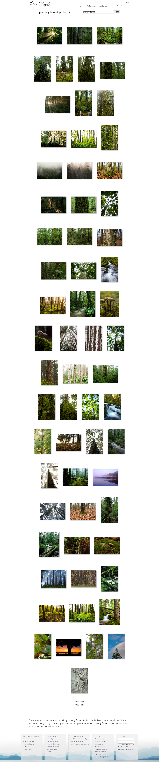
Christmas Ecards (100, 746)
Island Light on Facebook (125, 749)
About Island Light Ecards (102, 739)
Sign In (128, 2)
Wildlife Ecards (99, 744)
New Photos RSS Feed (125, 747)
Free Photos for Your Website (80, 744)
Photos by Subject (52, 741)
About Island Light (28, 741)
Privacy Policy (27, 749)
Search (49, 752)
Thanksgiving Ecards (101, 749)
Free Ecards (102, 6)
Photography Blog (28, 744)
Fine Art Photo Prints (77, 741)
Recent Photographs (53, 746)
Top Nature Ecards (100, 741)
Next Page (79, 701)
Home (81, 6)
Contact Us (26, 746)
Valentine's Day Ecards (102, 757)
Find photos (91, 6)
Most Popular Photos (53, 744)
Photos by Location (52, 739)
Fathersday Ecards (100, 754)
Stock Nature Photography (79, 739)
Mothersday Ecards (100, 752)
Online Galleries (52, 749)
